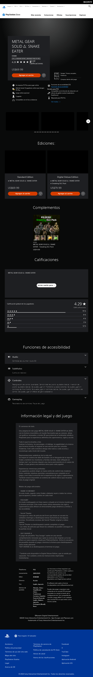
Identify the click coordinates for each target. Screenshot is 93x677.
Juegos (9, 6)
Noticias (44, 6)
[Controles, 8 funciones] (46, 383)
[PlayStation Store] (12, 12)
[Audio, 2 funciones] (46, 356)
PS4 (21, 6)
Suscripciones (71, 13)
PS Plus (27, 6)
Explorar (83, 13)
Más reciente (36, 13)
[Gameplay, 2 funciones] (46, 398)
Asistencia (60, 6)
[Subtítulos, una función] (46, 368)
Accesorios (35, 6)
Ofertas (59, 13)
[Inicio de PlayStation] (4, 6)
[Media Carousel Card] (22, 119)
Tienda (52, 6)
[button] (59, 85)
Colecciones (48, 13)
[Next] (88, 119)
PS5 (16, 6)
